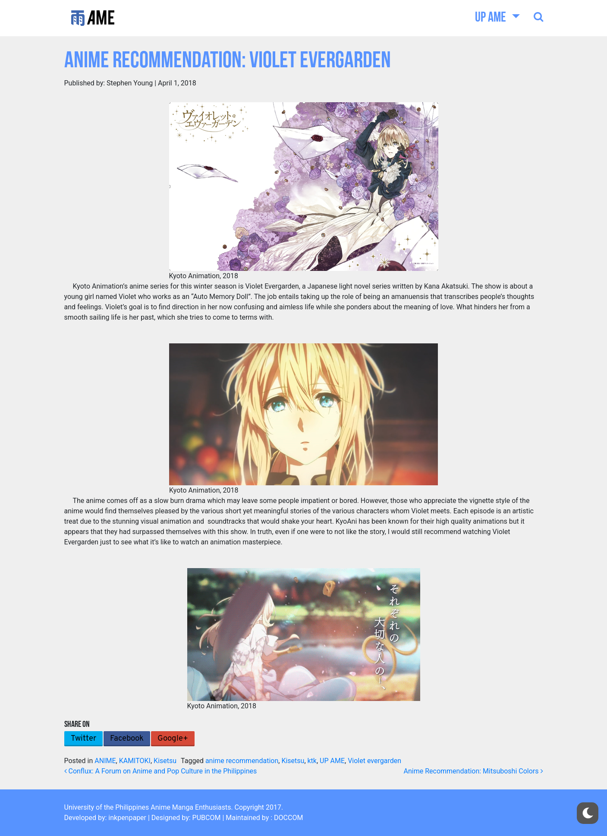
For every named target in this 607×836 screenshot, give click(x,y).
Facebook (127, 739)
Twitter (83, 739)
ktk (312, 761)
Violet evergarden (374, 761)
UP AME (491, 18)
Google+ (172, 739)
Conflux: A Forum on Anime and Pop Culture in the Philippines (160, 771)
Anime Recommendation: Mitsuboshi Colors (473, 771)
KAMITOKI (135, 761)
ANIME (105, 761)
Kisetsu (165, 761)
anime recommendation (241, 761)
